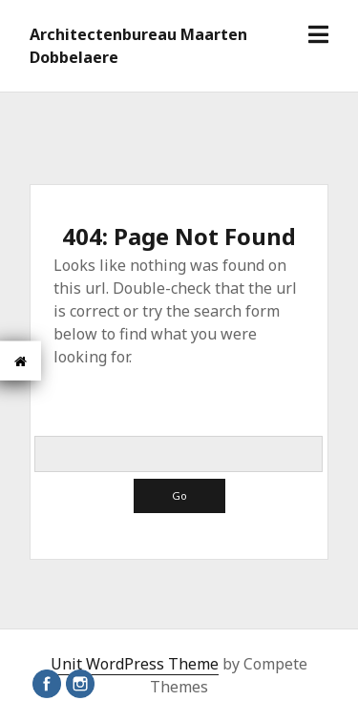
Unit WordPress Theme (135, 663)
